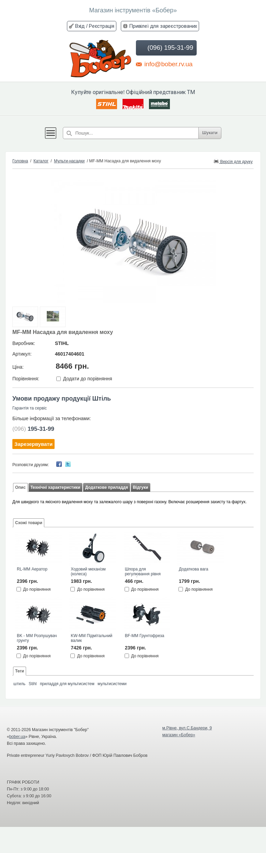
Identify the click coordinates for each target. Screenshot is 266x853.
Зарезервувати (33, 444)
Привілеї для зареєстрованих (163, 26)
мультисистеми (111, 683)
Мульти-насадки (69, 161)
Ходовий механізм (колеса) (88, 571)
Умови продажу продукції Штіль (61, 398)
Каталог (41, 161)
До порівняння (36, 589)
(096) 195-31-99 (165, 48)
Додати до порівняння (87, 378)
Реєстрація (101, 26)
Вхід (80, 26)
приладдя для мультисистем (67, 683)
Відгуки (140, 487)
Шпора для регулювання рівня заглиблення (143, 572)
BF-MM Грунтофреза (144, 635)
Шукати (210, 132)
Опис (20, 487)
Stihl (32, 683)
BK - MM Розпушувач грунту (37, 638)
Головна (20, 161)
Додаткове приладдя (106, 487)
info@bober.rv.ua (164, 63)
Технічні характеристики (55, 487)
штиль (19, 683)
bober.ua (17, 736)
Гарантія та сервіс (29, 408)
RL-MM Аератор (32, 569)
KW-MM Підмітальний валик (91, 638)
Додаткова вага (193, 569)
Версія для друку (233, 161)
